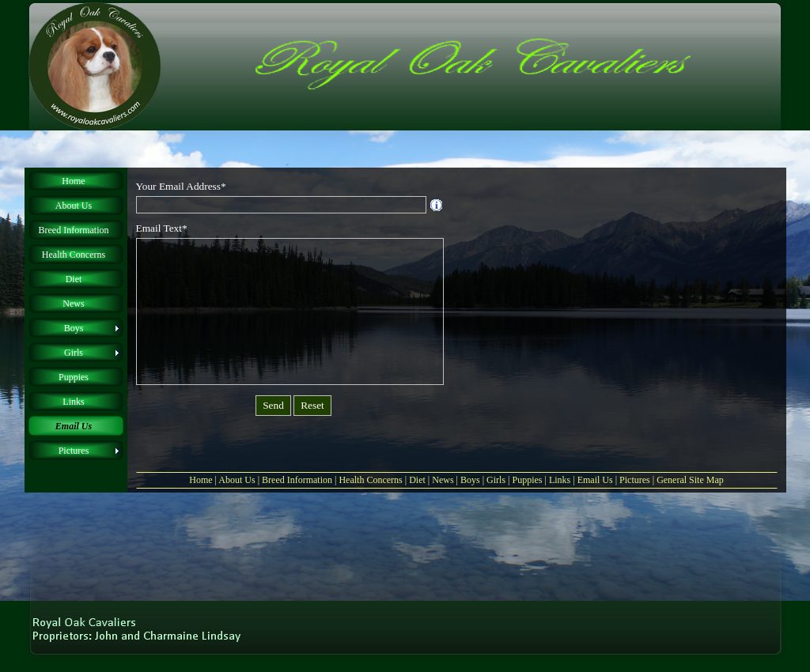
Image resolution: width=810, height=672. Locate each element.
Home (200, 479)
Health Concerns (370, 479)
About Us (236, 479)
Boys (470, 479)
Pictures (634, 479)
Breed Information (297, 479)
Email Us (595, 479)
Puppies (527, 479)
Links (559, 479)
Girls (495, 479)
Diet (417, 479)
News (442, 479)
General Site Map (690, 479)
